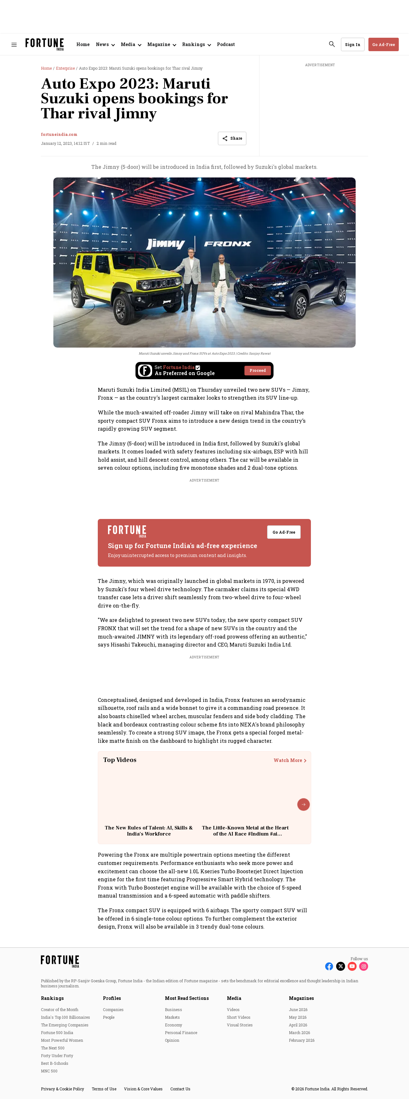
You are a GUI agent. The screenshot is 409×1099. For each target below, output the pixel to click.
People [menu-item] (108, 1017)
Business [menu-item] (173, 1009)
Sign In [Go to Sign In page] (352, 44)
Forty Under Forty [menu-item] (57, 1055)
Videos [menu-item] (233, 1009)
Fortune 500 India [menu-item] (57, 1032)
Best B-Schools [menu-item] (54, 1063)
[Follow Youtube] (352, 966)
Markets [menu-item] (172, 1017)
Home (82, 44)
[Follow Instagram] (363, 966)
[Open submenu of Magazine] (161, 44)
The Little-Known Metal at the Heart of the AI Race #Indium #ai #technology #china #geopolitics (245, 834)
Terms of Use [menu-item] (104, 1088)
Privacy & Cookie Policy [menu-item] (62, 1088)
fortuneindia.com (59, 134)
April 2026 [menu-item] (298, 1024)
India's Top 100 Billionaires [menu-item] (65, 1017)
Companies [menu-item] (113, 1009)
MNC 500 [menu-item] (49, 1070)
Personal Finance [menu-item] (181, 1032)
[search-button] (332, 44)
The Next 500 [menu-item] (53, 1047)
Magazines (301, 998)
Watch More (288, 760)
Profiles (112, 998)
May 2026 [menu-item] (297, 1017)
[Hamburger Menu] (14, 44)
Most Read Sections (187, 998)
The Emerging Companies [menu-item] (65, 1024)
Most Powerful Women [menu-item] (62, 1040)
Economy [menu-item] (173, 1024)
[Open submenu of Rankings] (196, 44)
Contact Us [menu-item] (180, 1088)
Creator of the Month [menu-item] (59, 1009)
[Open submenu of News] (105, 44)
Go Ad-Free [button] (383, 44)
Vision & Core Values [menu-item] (143, 1088)
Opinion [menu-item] (172, 1040)
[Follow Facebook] (329, 966)
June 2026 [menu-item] (298, 1009)
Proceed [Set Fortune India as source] (258, 370)
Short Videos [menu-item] (239, 1017)
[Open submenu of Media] (131, 44)
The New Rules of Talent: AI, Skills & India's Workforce (149, 831)
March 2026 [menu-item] (299, 1032)
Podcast (226, 44)
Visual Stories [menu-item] (240, 1024)
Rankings (52, 998)
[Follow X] (340, 966)
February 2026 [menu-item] (301, 1040)
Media (234, 998)
